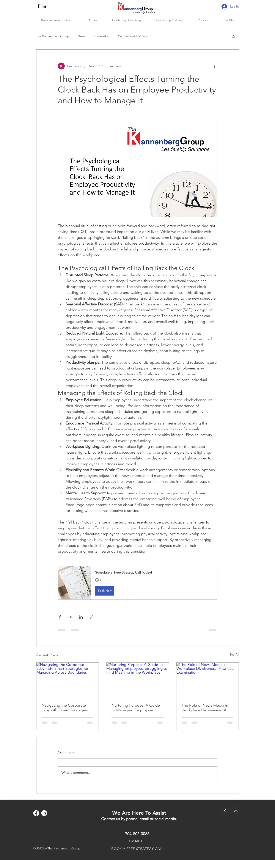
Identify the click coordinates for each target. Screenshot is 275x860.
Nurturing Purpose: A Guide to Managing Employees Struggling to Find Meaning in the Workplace (137, 707)
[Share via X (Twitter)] (70, 617)
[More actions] (214, 66)
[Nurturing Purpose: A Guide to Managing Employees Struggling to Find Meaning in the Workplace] (137, 680)
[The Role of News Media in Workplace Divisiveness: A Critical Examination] (207, 680)
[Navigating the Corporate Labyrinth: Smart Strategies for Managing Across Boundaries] (67, 680)
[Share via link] (92, 617)
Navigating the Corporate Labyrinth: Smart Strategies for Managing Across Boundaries (65, 707)
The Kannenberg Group (52, 36)
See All (234, 654)
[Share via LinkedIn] (81, 617)
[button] (233, 36)
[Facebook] (38, 6)
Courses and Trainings (133, 36)
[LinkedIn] (44, 6)
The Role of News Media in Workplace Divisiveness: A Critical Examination (205, 707)
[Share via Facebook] (60, 617)
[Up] (225, 811)
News (81, 36)
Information (101, 36)
